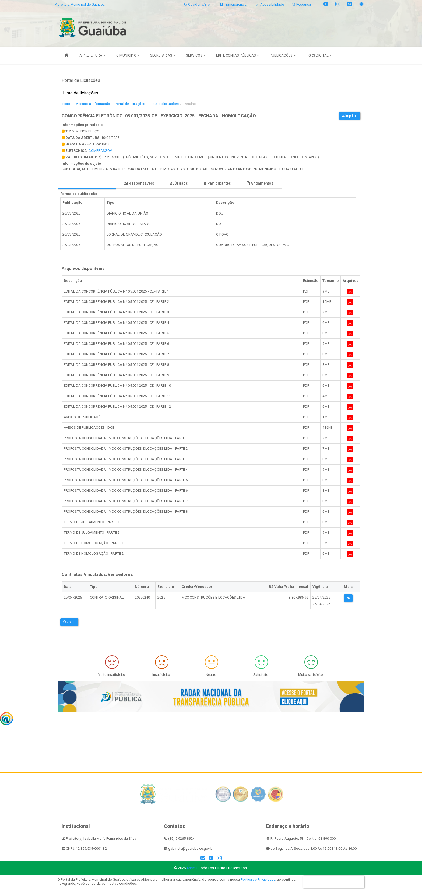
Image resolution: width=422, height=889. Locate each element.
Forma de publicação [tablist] (90, 183)
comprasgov (100, 151)
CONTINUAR (334, 881)
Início (66, 104)
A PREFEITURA (92, 55)
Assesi (192, 868)
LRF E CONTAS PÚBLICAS (237, 55)
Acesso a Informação (93, 104)
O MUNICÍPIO (127, 55)
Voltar (69, 622)
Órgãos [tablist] (196, 183)
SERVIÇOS (195, 55)
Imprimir (350, 116)
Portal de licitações (130, 104)
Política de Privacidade (258, 879)
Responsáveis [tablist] (149, 183)
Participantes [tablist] (241, 183)
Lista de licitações (164, 104)
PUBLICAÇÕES (283, 55)
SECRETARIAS (162, 55)
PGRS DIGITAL (319, 55)
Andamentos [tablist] (291, 183)
